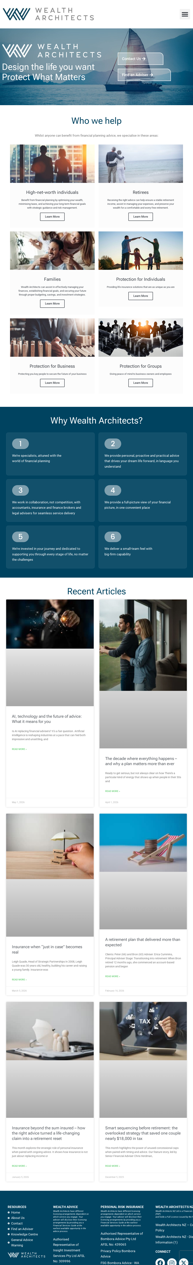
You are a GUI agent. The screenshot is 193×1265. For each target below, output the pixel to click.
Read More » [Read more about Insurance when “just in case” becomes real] (19, 980)
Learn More (52, 217)
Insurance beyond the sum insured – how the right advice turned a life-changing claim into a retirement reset (48, 1134)
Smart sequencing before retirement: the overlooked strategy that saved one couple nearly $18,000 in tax (143, 1134)
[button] (185, 14)
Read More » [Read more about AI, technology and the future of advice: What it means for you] (19, 750)
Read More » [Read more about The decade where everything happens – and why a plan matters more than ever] (112, 792)
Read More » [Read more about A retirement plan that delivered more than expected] (112, 977)
